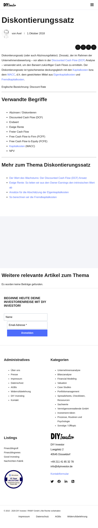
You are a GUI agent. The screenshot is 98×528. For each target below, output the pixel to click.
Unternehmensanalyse (68, 370)
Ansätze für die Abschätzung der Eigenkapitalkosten (39, 192)
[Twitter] (52, 481)
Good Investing (11, 456)
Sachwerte (62, 404)
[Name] (25, 317)
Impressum (16, 378)
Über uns (15, 370)
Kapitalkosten (80, 69)
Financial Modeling (67, 378)
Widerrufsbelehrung (21, 391)
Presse (14, 374)
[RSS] (72, 481)
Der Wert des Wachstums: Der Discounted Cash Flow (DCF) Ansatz (48, 177)
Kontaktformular (60, 473)
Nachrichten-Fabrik (13, 461)
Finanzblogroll (11, 448)
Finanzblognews (12, 452)
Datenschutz (17, 383)
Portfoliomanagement (68, 391)
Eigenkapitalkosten (64, 74)
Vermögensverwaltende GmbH (73, 408)
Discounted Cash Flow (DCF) (68, 60)
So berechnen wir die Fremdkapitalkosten (33, 197)
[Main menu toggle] (92, 5)
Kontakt (15, 400)
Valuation (62, 383)
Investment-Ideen (66, 413)
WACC (11, 74)
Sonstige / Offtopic (66, 425)
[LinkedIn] (66, 481)
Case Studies (64, 387)
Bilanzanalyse (64, 374)
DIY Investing (17, 396)
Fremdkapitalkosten (13, 79)
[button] (78, 47)
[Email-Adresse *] (27, 325)
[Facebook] (59, 481)
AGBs (14, 387)
